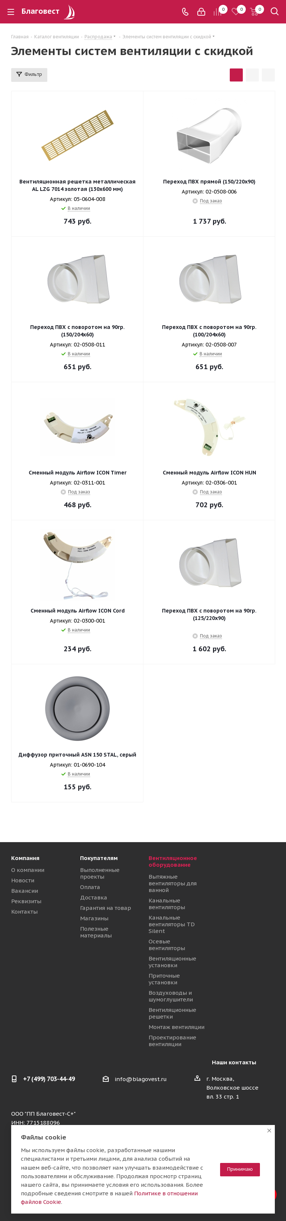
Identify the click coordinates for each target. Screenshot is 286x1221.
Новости (22, 880)
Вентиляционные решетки (172, 1013)
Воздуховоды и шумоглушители (171, 996)
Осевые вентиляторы (167, 945)
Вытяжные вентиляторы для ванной (173, 883)
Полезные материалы (96, 932)
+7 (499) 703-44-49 (49, 1079)
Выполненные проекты (100, 873)
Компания (25, 858)
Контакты (24, 911)
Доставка (93, 897)
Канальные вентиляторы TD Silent (172, 924)
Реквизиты (26, 901)
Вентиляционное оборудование (173, 861)
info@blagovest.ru (141, 1079)
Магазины (94, 918)
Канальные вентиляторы (167, 904)
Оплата (90, 887)
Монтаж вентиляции (176, 1026)
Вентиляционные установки (172, 962)
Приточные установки (164, 979)
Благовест (49, 11)
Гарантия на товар (105, 907)
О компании (27, 869)
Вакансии (24, 890)
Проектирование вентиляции (172, 1041)
